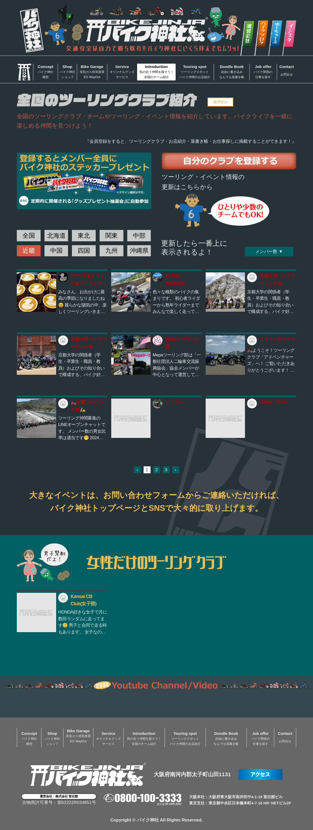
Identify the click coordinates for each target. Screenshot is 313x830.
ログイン (220, 102)
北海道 (56, 235)
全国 (29, 235)
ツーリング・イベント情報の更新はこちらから (203, 181)
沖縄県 (139, 250)
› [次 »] (175, 469)
